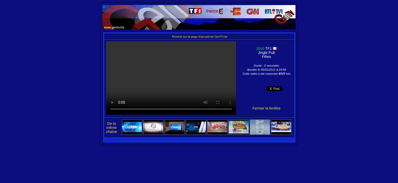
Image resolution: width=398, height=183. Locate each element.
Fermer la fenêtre (266, 108)
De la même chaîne (111, 127)
